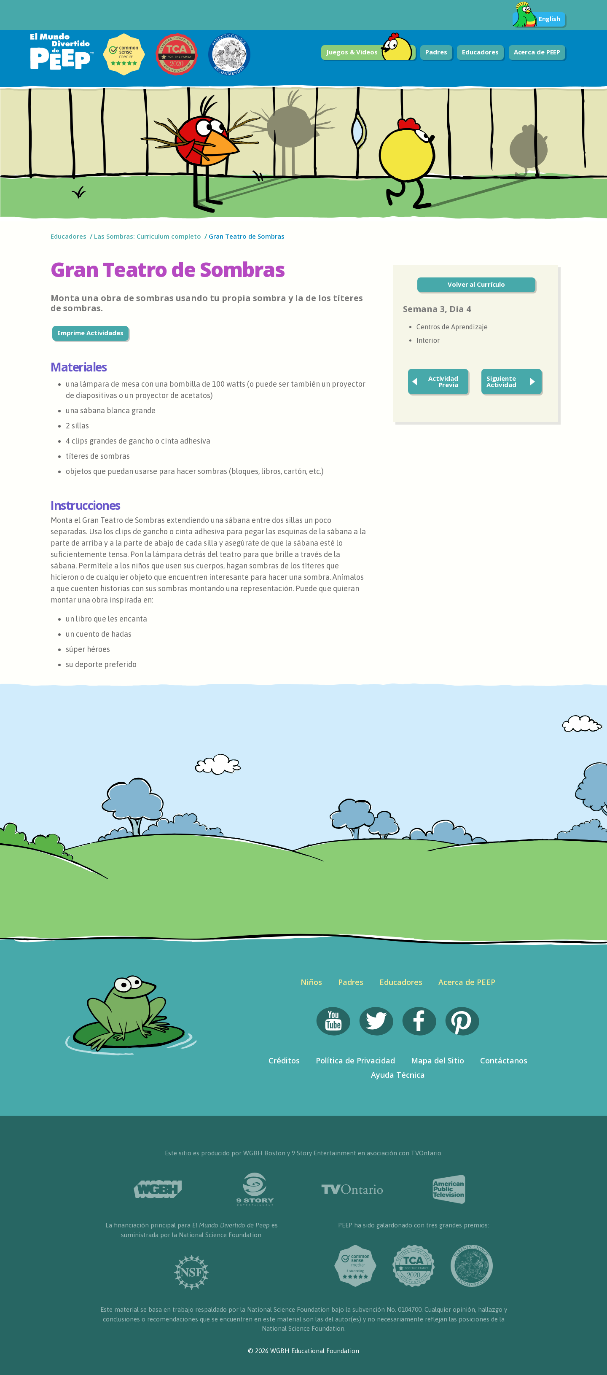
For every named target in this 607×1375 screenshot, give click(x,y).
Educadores (480, 52)
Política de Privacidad (355, 1060)
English (536, 19)
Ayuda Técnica (398, 1075)
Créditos (284, 1060)
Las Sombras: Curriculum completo (147, 236)
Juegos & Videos (369, 52)
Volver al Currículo (476, 284)
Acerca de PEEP (537, 52)
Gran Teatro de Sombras (247, 236)
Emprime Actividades (90, 332)
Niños (311, 982)
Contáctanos (503, 1060)
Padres (436, 52)
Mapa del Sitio (437, 1060)
